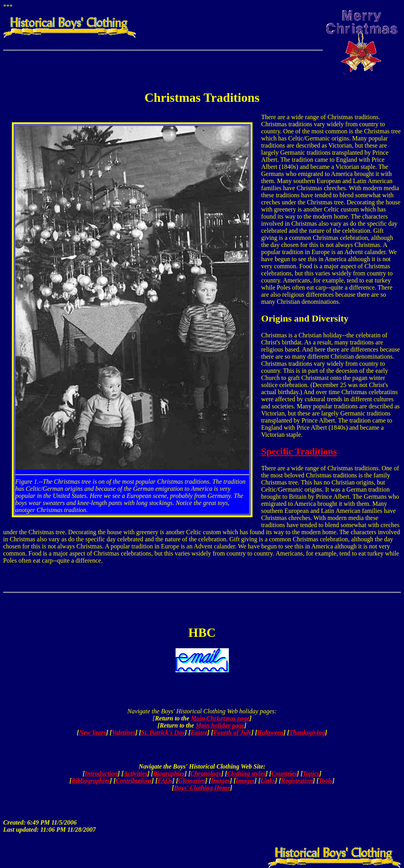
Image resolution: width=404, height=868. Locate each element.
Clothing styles (246, 773)
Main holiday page (220, 725)
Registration (297, 780)
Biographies (169, 773)
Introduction (101, 773)
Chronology (206, 773)
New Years (92, 732)
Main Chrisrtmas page (220, 718)
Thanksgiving (307, 732)
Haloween (270, 732)
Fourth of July (232, 732)
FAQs (164, 780)
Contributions (134, 780)
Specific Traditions (299, 451)
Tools (326, 780)
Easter (199, 732)
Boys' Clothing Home (202, 787)
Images (220, 780)
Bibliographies (90, 780)
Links (267, 780)
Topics (311, 773)
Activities (135, 773)
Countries (284, 773)
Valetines (123, 732)
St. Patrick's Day (163, 732)
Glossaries (191, 780)
